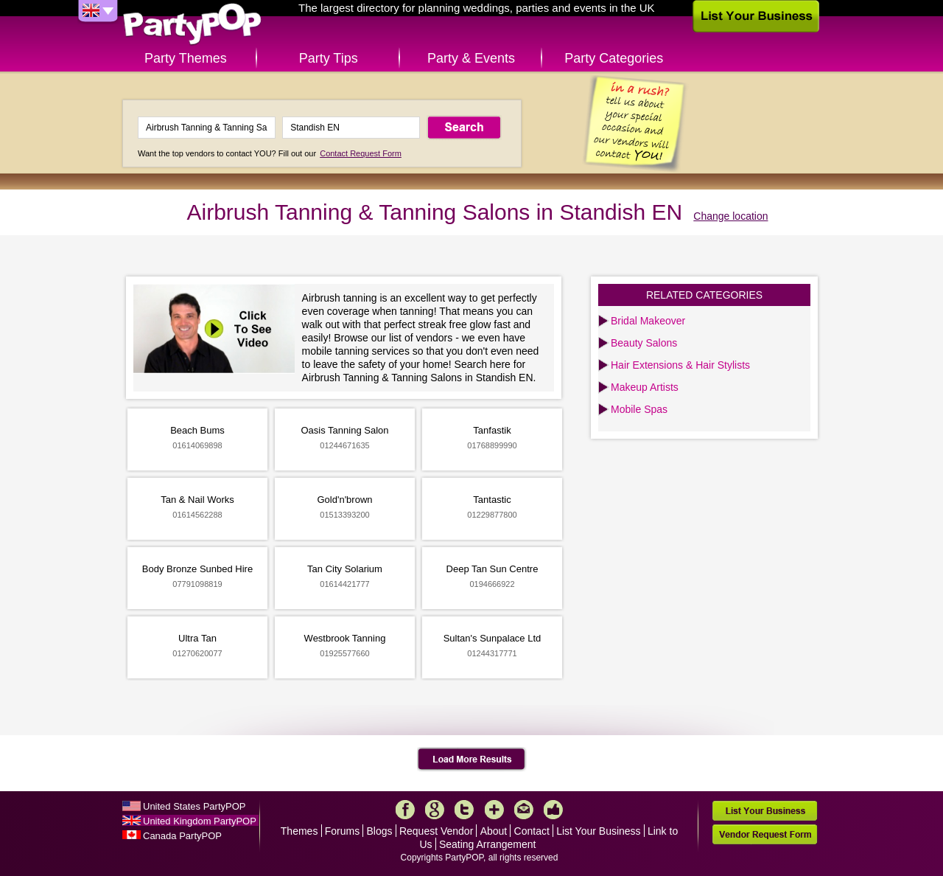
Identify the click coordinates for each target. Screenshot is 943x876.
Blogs (380, 831)
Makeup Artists (645, 387)
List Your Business (598, 831)
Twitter (464, 809)
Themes (299, 831)
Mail (523, 809)
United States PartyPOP (194, 806)
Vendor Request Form (765, 834)
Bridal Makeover (648, 321)
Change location (730, 216)
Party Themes (185, 58)
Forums (342, 831)
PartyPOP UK (192, 24)
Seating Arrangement (487, 844)
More (494, 809)
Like (553, 809)
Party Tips (328, 58)
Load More (472, 759)
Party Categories (613, 58)
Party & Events (471, 58)
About (494, 831)
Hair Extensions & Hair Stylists (680, 365)
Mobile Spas (639, 409)
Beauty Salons (644, 343)
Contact (532, 831)
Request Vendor (436, 831)
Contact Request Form (361, 153)
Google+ (434, 809)
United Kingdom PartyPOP (199, 821)
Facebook (405, 809)
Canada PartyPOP (182, 835)
